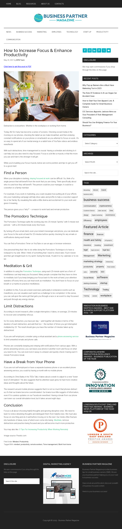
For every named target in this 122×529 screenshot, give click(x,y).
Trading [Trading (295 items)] (106, 290)
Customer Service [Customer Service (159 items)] (89, 210)
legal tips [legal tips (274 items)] (106, 250)
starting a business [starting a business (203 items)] (90, 283)
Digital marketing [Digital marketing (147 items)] (97, 215)
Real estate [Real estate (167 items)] (111, 267)
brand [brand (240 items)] (104, 190)
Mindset (16, 442)
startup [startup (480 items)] (103, 283)
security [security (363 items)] (93, 272)
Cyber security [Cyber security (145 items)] (102, 210)
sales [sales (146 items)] (85, 272)
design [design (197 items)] (86, 215)
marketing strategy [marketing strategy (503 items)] (93, 261)
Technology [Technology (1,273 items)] (91, 289)
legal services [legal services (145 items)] (95, 250)
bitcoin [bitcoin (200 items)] (95, 190)
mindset (17, 444)
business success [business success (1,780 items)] (96, 200)
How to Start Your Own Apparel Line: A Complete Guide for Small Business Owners (98, 104)
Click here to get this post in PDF (17, 66)
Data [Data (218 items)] (111, 210)
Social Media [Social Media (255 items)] (89, 278)
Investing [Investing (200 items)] (98, 245)
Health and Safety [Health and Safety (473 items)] (92, 240)
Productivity (24, 442)
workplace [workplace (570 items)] (105, 295)
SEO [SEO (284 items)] (102, 272)
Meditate (57, 420)
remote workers (36, 444)
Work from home (64, 444)
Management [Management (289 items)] (89, 256)
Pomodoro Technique (32, 271)
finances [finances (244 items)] (100, 234)
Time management (50, 444)
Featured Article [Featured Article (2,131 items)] (96, 227)
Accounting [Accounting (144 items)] (87, 190)
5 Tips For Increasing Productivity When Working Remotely (43, 429)
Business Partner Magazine (61, 17)
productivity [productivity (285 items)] (88, 267)
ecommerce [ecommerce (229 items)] (110, 215)
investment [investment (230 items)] (108, 245)
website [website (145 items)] (94, 296)
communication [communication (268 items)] (90, 206)
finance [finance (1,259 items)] (88, 234)
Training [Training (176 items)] (86, 296)
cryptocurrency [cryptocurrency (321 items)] (105, 206)
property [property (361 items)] (100, 266)
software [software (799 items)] (102, 277)
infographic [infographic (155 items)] (108, 240)
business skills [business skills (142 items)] (88, 194)
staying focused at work (40, 178)
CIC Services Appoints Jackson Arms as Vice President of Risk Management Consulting (99, 114)
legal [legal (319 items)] (86, 250)
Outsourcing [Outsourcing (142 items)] (109, 262)
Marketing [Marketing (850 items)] (104, 255)
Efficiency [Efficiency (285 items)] (87, 220)
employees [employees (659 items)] (101, 220)
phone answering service (68, 336)
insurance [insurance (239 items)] (87, 245)
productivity (25, 444)
